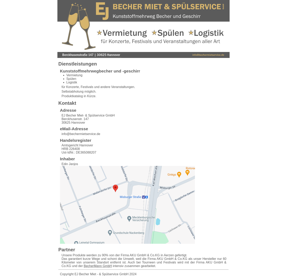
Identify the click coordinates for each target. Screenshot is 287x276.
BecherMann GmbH (98, 266)
